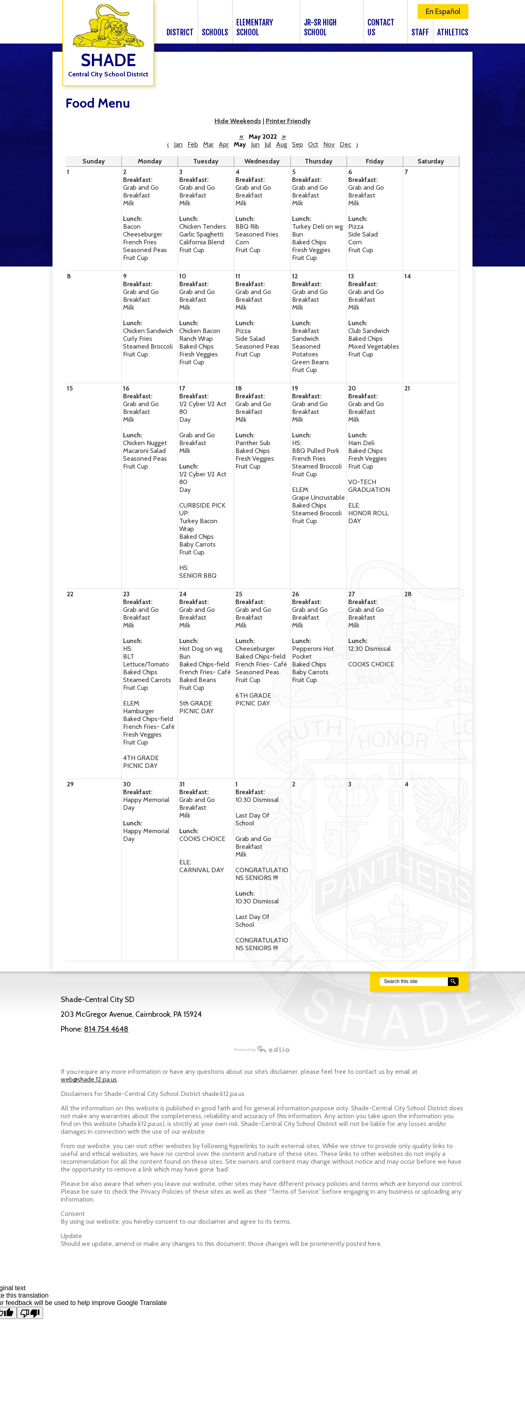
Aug (281, 144)
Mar (208, 144)
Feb (192, 144)
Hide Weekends (238, 121)
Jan (178, 144)
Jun (255, 144)
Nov (329, 144)
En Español (443, 11)
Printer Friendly (288, 121)
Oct (313, 144)
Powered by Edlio (171, 1049)
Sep (297, 144)
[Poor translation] (30, 1313)
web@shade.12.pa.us (89, 1079)
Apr (224, 144)
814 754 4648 (106, 1029)
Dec (345, 144)
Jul (268, 144)
